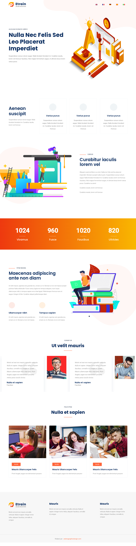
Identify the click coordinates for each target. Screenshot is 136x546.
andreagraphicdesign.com (72, 539)
